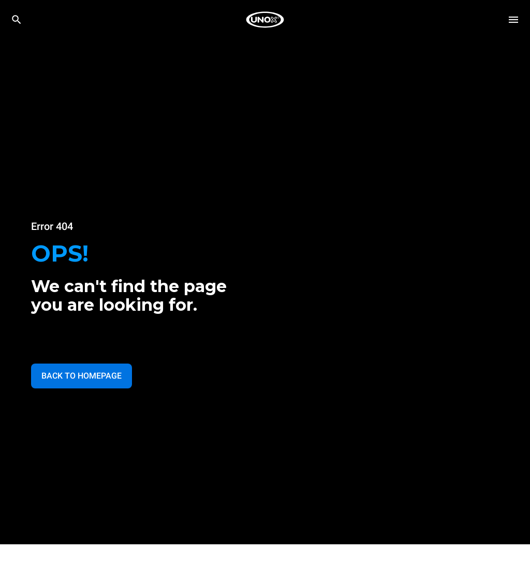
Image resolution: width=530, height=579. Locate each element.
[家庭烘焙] (265, 19)
